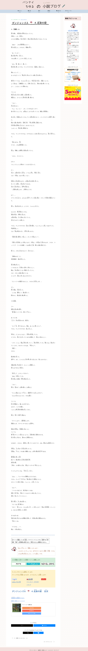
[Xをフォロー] (32, 630)
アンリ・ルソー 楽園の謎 (27, 604)
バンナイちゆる (73, 30)
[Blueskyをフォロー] (34, 630)
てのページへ (17, 598)
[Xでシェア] (22, 622)
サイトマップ (57, 647)
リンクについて (22, 600)
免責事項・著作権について (15, 600)
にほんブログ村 (16, 582)
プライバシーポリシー (24, 19)
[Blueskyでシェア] (44, 622)
